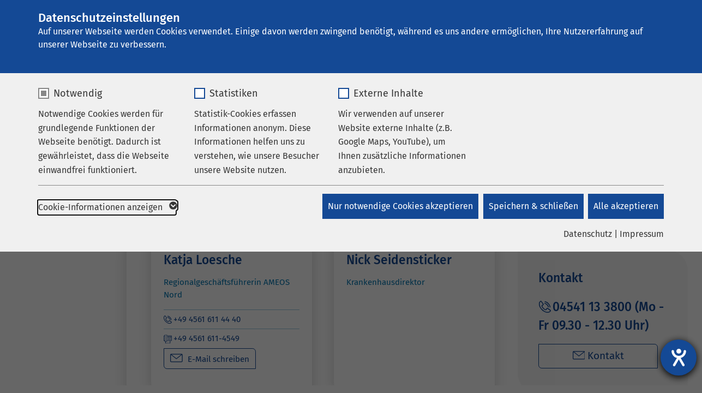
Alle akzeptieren (625, 206)
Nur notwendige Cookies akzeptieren (398, 206)
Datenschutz (587, 234)
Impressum (642, 234)
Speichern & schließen (532, 206)
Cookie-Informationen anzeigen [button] (107, 207)
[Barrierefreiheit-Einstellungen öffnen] (679, 358)
